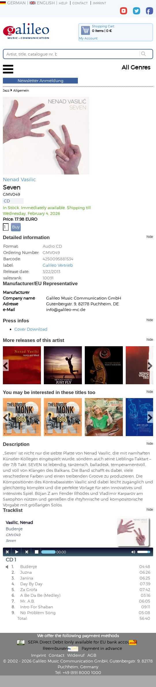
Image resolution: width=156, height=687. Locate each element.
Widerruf (75, 655)
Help (63, 3)
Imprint (99, 3)
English (42, 2)
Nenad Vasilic (19, 179)
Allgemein (21, 90)
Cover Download (31, 329)
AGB (91, 655)
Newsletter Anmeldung (40, 80)
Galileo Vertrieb (58, 265)
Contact (80, 3)
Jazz (6, 90)
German (13, 2)
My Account (88, 38)
